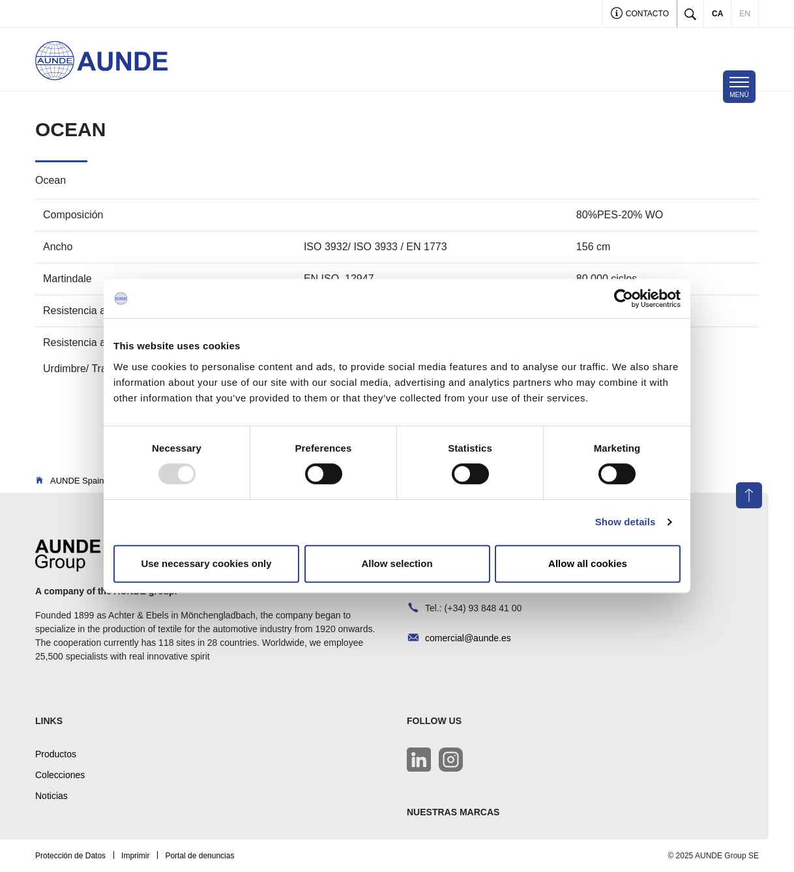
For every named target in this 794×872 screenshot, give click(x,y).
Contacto (640, 14)
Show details (625, 521)
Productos (55, 754)
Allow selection (396, 563)
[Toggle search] (690, 13)
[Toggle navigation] (739, 86)
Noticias (51, 796)
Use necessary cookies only (206, 563)
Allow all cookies (587, 563)
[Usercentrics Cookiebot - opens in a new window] (623, 298)
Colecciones (60, 775)
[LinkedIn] (419, 760)
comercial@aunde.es (468, 638)
